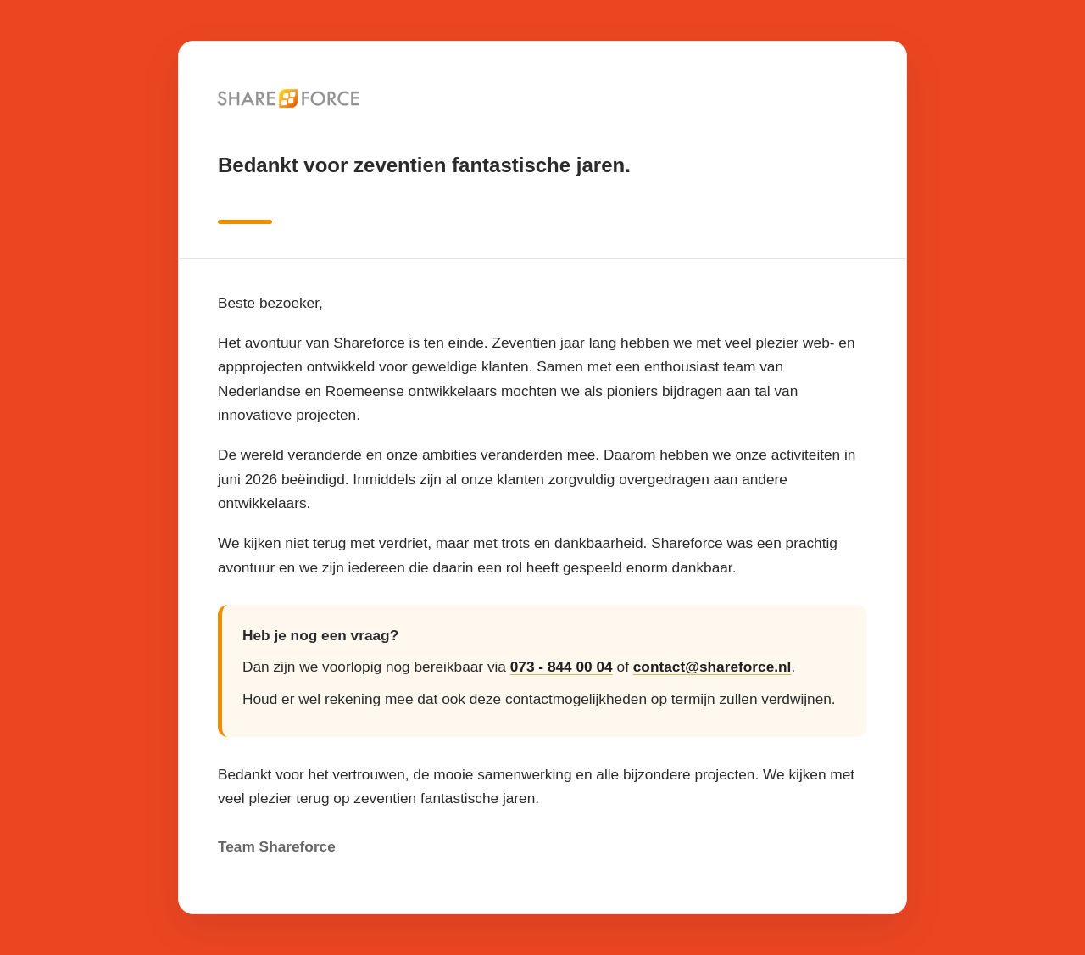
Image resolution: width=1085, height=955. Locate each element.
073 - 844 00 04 (561, 666)
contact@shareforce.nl (712, 666)
